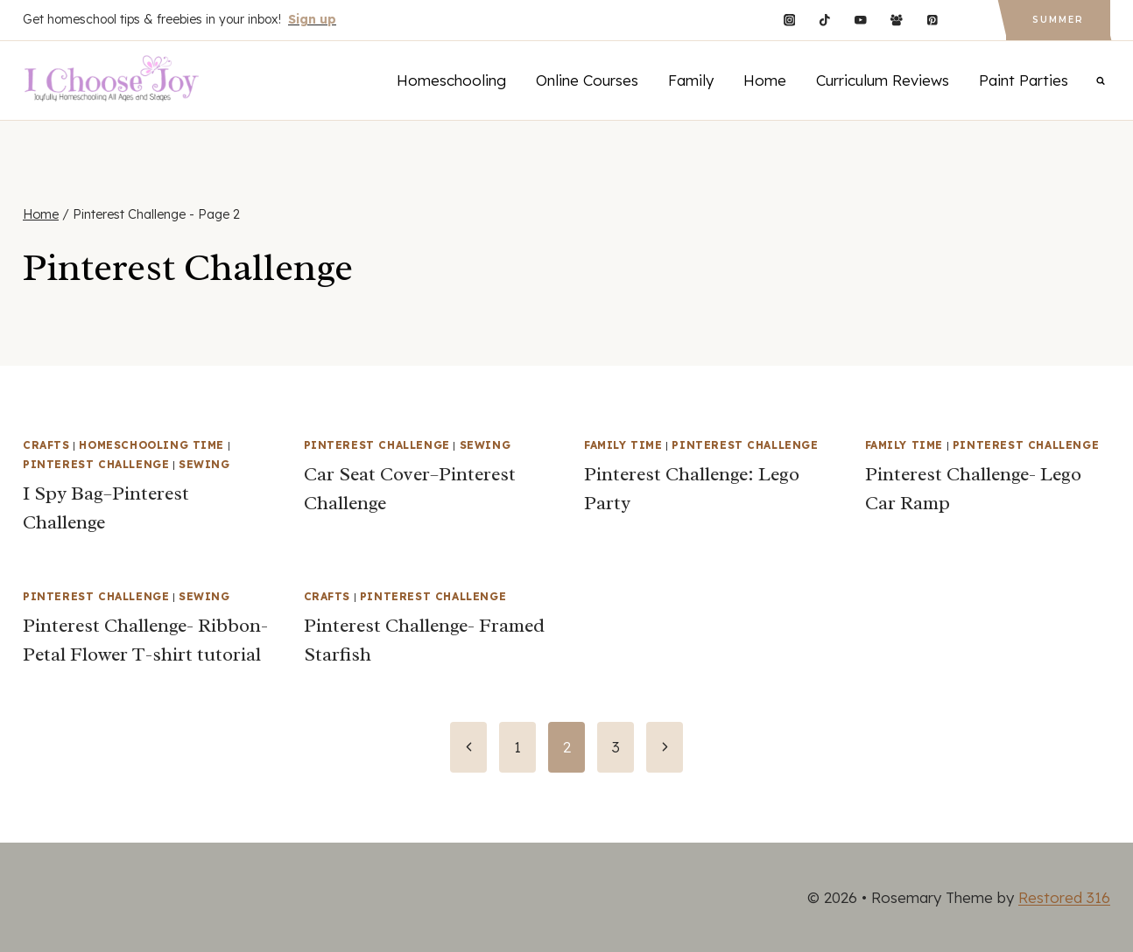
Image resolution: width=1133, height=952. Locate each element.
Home (764, 80)
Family (691, 80)
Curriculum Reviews (882, 80)
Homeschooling (451, 80)
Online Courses (587, 80)
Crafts (46, 445)
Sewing (204, 464)
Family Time (623, 445)
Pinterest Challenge (96, 464)
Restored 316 (1064, 897)
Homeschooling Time (151, 445)
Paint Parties (1023, 80)
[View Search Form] (1100, 80)
